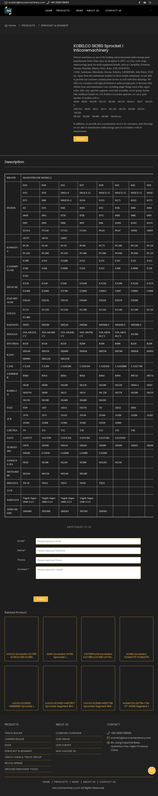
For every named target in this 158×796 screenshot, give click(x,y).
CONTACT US (113, 10)
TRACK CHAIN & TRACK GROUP (23, 757)
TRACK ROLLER (13, 733)
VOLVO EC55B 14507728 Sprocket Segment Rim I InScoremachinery (98, 705)
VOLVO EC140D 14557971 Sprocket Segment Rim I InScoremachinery (60, 705)
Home (12, 25)
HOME (48, 10)
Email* (21, 541)
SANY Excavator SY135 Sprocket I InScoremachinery (60, 656)
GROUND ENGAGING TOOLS (21, 769)
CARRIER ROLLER (14, 739)
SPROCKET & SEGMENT (55, 25)
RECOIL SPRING (14, 763)
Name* (21, 550)
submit (41, 599)
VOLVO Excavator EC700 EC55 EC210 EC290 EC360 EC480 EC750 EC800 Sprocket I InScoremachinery (21, 656)
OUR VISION (63, 739)
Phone (21, 560)
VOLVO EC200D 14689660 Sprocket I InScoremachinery (21, 705)
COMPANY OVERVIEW (68, 733)
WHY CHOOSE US (66, 751)
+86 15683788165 (59, 2)
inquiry (81, 138)
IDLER (8, 745)
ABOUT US (93, 10)
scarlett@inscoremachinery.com (26, 2)
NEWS (79, 10)
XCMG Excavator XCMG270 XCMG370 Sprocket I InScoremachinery (136, 656)
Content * (23, 569)
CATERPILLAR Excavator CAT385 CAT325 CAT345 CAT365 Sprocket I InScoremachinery (98, 656)
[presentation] (40, 588)
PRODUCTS (63, 10)
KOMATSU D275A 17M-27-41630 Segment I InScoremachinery (136, 705)
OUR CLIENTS (63, 745)
